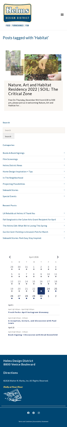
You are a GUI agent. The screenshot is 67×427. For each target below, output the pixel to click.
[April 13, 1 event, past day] (19, 283)
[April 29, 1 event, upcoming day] (34, 298)
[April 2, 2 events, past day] (41, 269)
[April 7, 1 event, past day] (26, 276)
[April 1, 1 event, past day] (34, 269)
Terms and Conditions (25, 421)
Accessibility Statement (40, 421)
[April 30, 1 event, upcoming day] (41, 298)
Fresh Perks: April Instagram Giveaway (28, 312)
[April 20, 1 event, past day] (19, 291)
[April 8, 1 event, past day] (34, 276)
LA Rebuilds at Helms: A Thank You (19, 213)
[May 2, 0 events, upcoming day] (56, 298)
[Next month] (58, 257)
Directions (10, 372)
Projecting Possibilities (14, 184)
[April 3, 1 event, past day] (48, 269)
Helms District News (12, 165)
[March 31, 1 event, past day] (26, 269)
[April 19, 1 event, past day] (12, 291)
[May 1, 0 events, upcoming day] (48, 298)
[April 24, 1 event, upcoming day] (48, 291)
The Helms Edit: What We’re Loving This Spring (25, 225)
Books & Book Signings (13, 153)
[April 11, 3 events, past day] (56, 276)
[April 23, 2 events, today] (41, 291)
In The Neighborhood (13, 177)
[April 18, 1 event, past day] (56, 283)
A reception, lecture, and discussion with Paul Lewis (32, 322)
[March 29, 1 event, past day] (12, 269)
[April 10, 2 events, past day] (48, 276)
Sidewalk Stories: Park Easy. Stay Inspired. (22, 238)
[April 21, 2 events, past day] (26, 291)
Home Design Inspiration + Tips (18, 171)
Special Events (9, 196)
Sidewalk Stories (10, 190)
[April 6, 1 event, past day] (19, 276)
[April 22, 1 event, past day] (34, 291)
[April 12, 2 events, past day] (12, 283)
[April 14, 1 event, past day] (26, 283)
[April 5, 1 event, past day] (12, 276)
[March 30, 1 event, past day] (19, 269)
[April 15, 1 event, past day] (34, 283)
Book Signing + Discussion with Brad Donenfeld (33, 335)
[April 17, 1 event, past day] (48, 283)
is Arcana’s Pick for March (25, 231)
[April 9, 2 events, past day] (41, 276)
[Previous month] (10, 257)
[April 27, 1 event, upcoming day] (19, 298)
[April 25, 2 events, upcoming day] (56, 291)
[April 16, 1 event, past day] (41, 283)
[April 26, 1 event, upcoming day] (12, 298)
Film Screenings (10, 159)
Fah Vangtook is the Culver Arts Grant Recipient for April (29, 219)
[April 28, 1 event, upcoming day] (26, 298)
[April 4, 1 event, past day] (56, 269)
